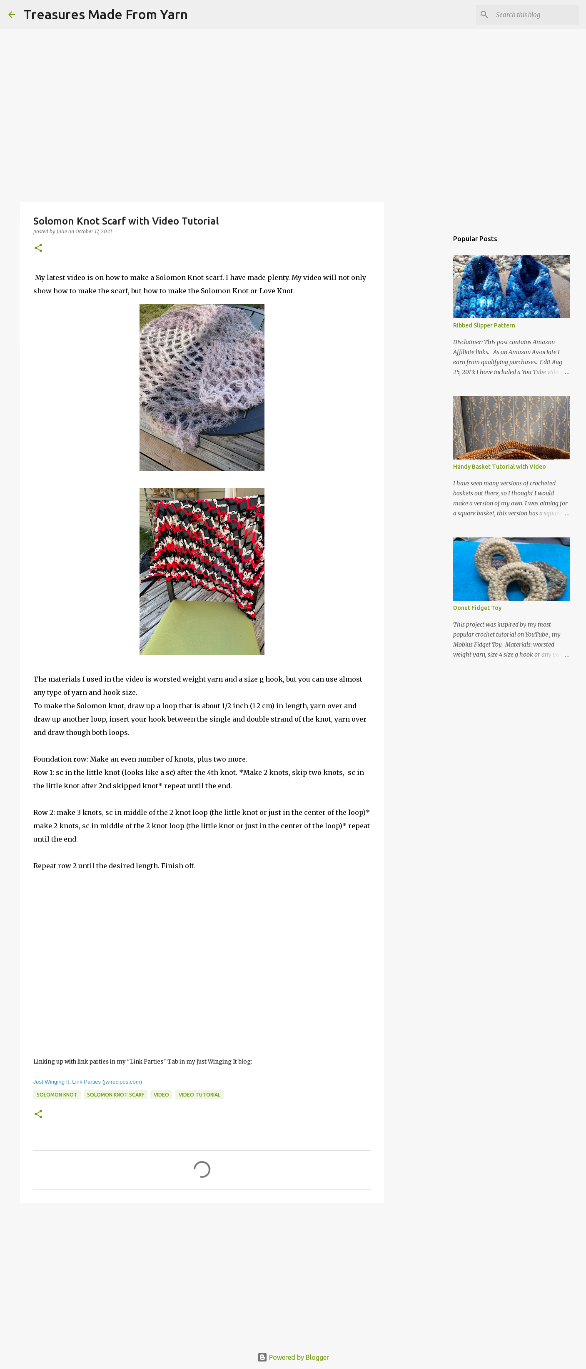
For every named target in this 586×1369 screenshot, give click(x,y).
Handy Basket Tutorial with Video (499, 466)
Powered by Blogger (293, 1357)
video (161, 1094)
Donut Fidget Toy (477, 608)
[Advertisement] (202, 1274)
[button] (38, 248)
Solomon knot (57, 1094)
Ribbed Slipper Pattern (484, 325)
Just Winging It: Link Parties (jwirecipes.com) (87, 1082)
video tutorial (199, 1094)
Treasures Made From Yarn (105, 14)
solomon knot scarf (115, 1094)
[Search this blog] (535, 15)
